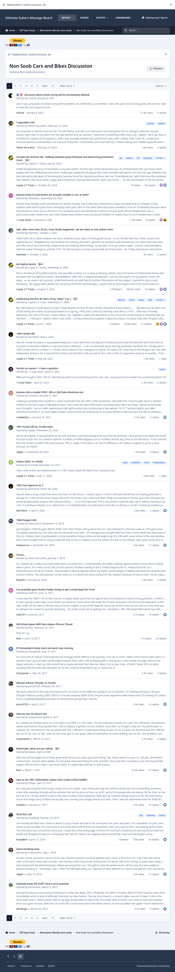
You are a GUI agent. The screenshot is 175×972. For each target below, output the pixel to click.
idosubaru (33, 198)
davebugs (21, 908)
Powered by (153, 966)
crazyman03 (35, 717)
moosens (33, 395)
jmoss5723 (34, 686)
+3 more (160, 158)
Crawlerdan (22, 417)
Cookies (40, 966)
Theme (12, 966)
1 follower (114, 324)
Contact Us (26, 966)
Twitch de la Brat (37, 125)
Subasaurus (34, 523)
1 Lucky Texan (24, 220)
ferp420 (20, 579)
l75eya (31, 783)
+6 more (160, 300)
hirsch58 (33, 465)
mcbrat (32, 98)
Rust (30, 627)
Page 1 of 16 (67, 86)
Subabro (20, 804)
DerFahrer (33, 337)
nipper (31, 430)
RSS (51, 966)
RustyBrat (33, 817)
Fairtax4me (34, 887)
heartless (33, 233)
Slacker (32, 752)
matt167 (32, 592)
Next (45, 86)
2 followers (116, 289)
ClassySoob (34, 651)
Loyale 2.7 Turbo (37, 163)
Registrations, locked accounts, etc (24, 4)
